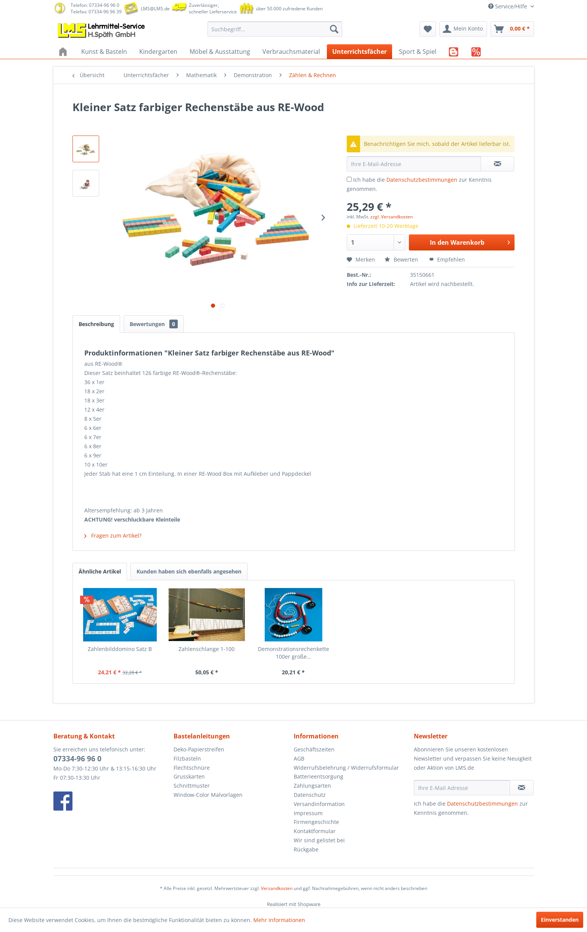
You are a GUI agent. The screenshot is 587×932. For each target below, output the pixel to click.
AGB (299, 758)
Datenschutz (310, 794)
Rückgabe (306, 849)
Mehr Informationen (279, 920)
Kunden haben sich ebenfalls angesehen (189, 571)
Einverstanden (560, 919)
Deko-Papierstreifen (199, 749)
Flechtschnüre (192, 767)
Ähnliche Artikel (100, 571)
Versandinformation (319, 804)
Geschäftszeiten (314, 749)
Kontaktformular (315, 831)
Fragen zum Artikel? (113, 535)
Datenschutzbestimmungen (421, 179)
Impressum (308, 813)
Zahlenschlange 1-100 (207, 649)
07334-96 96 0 (77, 759)
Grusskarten (189, 776)
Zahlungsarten (312, 785)
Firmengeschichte (316, 821)
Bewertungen (154, 324)
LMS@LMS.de (155, 8)
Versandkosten (277, 888)
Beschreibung (96, 324)
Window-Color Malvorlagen (208, 794)
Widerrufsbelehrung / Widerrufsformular (346, 767)
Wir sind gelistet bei (319, 840)
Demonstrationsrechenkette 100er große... (293, 652)
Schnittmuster (192, 785)
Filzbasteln (187, 758)
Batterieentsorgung (318, 776)
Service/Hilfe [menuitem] (508, 6)
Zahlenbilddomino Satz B (120, 649)
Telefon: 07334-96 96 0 (95, 5)
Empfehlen (447, 259)
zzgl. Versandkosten (391, 216)
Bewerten (402, 259)
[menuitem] (274, 29)
